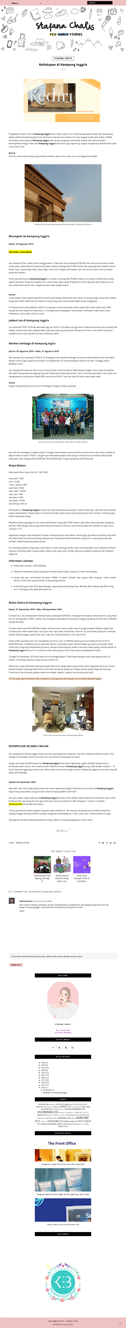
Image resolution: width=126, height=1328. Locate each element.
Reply (22, 911)
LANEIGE (62, 1112)
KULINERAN (45, 1112)
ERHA (56, 1107)
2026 (43, 1062)
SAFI (72, 1118)
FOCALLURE (75, 1107)
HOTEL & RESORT (73, 1109)
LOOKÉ (76, 1112)
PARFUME (69, 1115)
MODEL (49, 1115)
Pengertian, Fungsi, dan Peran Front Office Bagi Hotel (63, 1164)
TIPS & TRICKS (84, 1121)
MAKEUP (40, 1115)
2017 (43, 1085)
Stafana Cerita (63, 58)
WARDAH (69, 1124)
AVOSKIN (42, 1104)
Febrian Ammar (26, 901)
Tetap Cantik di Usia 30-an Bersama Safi (63, 1224)
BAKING (51, 1104)
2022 (43, 1072)
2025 (43, 1065)
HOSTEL (60, 1109)
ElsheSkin (49, 1107)
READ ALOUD (51, 1118)
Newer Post (16, 965)
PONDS (84, 1115)
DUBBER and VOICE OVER (72, 1104)
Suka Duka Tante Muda (20, 251)
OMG (62, 1115)
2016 (43, 1087)
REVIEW (62, 1117)
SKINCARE (82, 1117)
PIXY (77, 1115)
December (47, 1090)
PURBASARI (41, 1118)
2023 (43, 1070)
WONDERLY (79, 1124)
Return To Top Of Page (63, 1324)
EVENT (63, 1106)
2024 (43, 1067)
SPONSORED (53, 1121)
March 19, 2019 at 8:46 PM (43, 901)
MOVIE (56, 1115)
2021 (43, 1075)
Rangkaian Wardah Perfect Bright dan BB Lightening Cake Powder (63, 1194)
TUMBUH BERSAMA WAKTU (51, 1124)
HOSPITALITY (49, 1109)
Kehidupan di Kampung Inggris (55, 1092)
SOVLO (43, 1121)
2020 (43, 1077)
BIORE (58, 1104)
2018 (43, 1082)
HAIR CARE (85, 1106)
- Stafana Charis (71, 1321)
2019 (43, 1080)
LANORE (69, 1112)
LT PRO (84, 1112)
